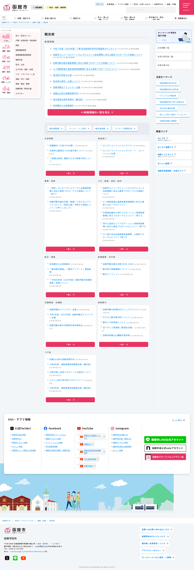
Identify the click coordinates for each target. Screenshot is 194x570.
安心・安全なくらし (23, 35)
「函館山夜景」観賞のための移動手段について (70, 160)
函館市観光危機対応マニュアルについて (121, 309)
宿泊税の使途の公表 (62, 75)
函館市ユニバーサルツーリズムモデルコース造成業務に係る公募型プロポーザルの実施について (97, 54)
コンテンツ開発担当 (123, 128)
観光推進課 (100, 128)
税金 (17, 45)
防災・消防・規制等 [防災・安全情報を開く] (56, 7)
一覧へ (70, 173)
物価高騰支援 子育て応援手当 (172, 102)
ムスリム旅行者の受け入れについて (66, 379)
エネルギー (20, 93)
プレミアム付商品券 (168, 95)
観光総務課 (54, 128)
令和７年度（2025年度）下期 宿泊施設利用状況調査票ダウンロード (85, 48)
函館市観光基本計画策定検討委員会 (66, 325)
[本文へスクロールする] (99, 4)
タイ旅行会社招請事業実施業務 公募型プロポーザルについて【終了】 (123, 236)
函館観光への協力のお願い (61, 145)
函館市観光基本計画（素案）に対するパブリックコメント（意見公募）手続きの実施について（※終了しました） (70, 204)
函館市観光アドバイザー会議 (66, 87)
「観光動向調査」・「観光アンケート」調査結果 (70, 270)
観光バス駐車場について (114, 322)
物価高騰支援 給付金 (168, 83)
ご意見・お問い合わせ (141, 4)
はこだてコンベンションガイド (117, 145)
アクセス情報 (123, 4)
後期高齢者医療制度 (23, 55)
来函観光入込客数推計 (63, 105)
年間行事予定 (163, 65)
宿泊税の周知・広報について (66, 81)
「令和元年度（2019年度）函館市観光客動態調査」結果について (70, 281)
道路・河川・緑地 (22, 79)
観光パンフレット (111, 274)
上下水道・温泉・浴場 (24, 69)
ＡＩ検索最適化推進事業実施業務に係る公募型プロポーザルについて (85, 69)
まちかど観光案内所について (116, 317)
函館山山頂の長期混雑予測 (65, 93)
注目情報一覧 (163, 47)
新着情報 (110, 4)
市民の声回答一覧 (165, 56)
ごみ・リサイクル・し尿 (25, 74)
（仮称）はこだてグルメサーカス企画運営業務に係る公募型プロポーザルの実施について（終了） (70, 190)
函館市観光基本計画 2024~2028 (118, 263)
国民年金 (19, 59)
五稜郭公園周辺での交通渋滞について (67, 150)
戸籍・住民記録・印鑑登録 (26, 40)
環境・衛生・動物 (22, 84)
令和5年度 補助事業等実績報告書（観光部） (70, 387)
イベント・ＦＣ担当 (77, 128)
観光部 (46, 22)
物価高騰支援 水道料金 (169, 89)
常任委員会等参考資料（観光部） (68, 99)
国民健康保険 (21, 50)
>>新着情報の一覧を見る (95, 112)
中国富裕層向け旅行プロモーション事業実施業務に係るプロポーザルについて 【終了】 (123, 214)
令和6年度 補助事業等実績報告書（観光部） (70, 364)
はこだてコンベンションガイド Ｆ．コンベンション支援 (123, 152)
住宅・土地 (20, 64)
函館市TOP (5, 22)
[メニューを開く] (186, 7)
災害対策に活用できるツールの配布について (70, 372)
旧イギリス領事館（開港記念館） (118, 327)
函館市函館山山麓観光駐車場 (116, 335)
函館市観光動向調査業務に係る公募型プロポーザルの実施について (84, 62)
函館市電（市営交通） (24, 88)
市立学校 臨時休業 (167, 108)
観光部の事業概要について (115, 269)
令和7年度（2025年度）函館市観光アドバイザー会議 (71, 316)
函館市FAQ (158, 4)
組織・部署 (171, 4)
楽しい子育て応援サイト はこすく (174, 114)
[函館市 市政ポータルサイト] (15, 7)
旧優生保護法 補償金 (168, 121)
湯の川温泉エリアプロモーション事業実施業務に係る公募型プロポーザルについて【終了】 (124, 225)
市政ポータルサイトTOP (21, 22)
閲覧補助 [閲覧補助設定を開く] (37, 7)
